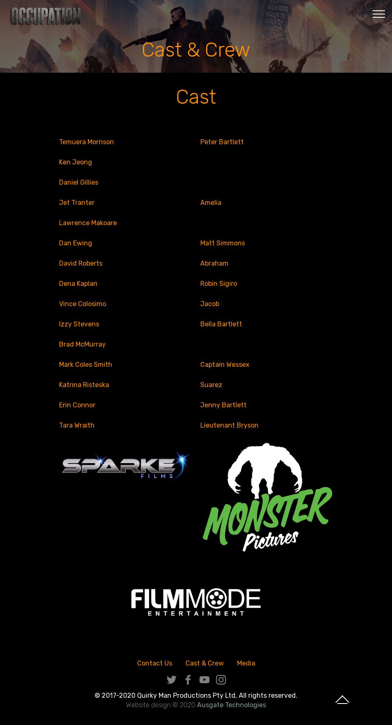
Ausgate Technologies (231, 705)
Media (246, 663)
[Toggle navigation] (379, 13)
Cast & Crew (204, 663)
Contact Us (154, 663)
